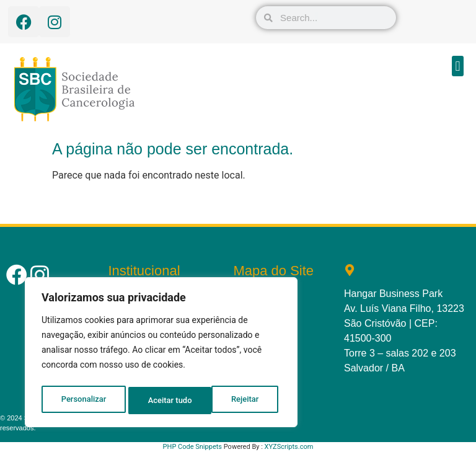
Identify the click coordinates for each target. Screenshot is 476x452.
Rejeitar (162, 400)
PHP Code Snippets (192, 447)
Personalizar (83, 400)
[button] (458, 66)
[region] (161, 354)
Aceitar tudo (240, 400)
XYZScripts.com (289, 447)
